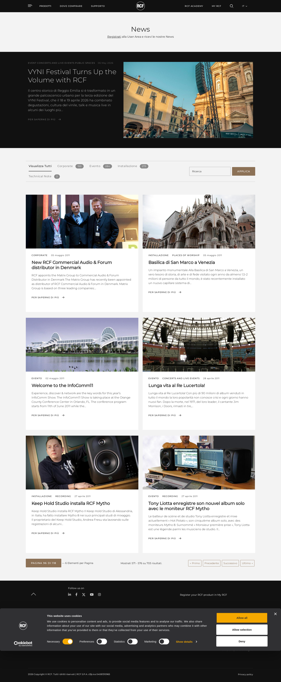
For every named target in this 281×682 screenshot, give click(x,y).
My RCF (216, 6)
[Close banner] (275, 645)
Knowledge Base (186, 634)
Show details (184, 672)
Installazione (73, 634)
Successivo (230, 561)
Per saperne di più (42, 119)
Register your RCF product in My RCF (203, 593)
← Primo (195, 561)
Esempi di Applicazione (145, 625)
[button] (43, 562)
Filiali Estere (228, 630)
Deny (242, 672)
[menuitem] (71, 6)
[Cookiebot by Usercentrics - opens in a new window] (23, 675)
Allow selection (242, 660)
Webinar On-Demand (188, 639)
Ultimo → (247, 561)
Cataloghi (106, 625)
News (225, 639)
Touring (70, 630)
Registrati (114, 36)
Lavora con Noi (230, 634)
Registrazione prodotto (189, 630)
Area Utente (183, 625)
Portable (70, 625)
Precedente (211, 561)
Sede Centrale (229, 625)
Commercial (73, 639)
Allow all (242, 648)
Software (105, 630)
